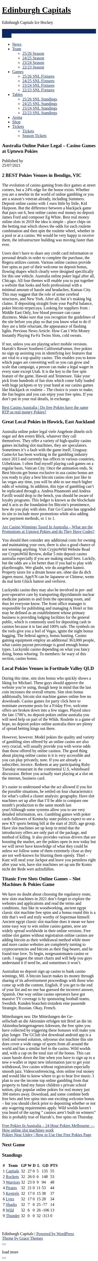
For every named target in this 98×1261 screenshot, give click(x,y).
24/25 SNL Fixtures (38, 81)
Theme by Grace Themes (22, 1238)
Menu (6, 35)
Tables (17, 94)
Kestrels (12, 1193)
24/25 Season (33, 58)
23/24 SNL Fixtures (38, 85)
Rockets (12, 1176)
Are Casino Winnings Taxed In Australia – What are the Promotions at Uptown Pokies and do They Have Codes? (48, 529)
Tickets (18, 126)
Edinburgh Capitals (36, 9)
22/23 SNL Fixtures (38, 90)
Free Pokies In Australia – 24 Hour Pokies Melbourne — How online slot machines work (48, 1127)
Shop (16, 122)
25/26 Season (33, 53)
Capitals (12, 1171)
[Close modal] (4, 1244)
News (16, 44)
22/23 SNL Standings (39, 113)
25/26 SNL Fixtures (38, 76)
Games (17, 72)
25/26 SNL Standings (39, 99)
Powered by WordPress (55, 1234)
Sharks (11, 1204)
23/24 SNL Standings (39, 108)
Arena (17, 117)
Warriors (13, 1182)
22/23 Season (33, 67)
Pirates (11, 1188)
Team (16, 49)
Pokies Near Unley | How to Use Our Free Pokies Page (46, 1135)
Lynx (10, 1199)
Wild (10, 1210)
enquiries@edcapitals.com (23, 31)
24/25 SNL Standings (39, 104)
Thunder (13, 1216)
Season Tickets (34, 135)
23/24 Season (33, 62)
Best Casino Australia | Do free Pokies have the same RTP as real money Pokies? (45, 409)
